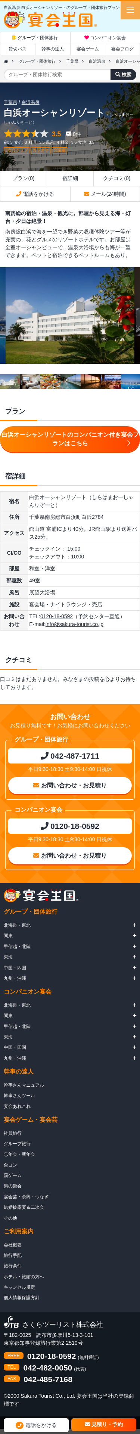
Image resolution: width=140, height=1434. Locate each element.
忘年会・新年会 (19, 1154)
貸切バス (18, 49)
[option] (70, 315)
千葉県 (72, 61)
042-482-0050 (47, 1368)
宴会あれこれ (17, 1106)
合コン (10, 1165)
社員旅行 (13, 1133)
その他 (10, 1218)
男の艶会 (13, 1186)
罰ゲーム (13, 1175)
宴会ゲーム (88, 49)
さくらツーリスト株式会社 (62, 1325)
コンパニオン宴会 (105, 37)
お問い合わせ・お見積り (69, 785)
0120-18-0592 (56, 616)
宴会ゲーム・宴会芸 (30, 1119)
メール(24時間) (105, 194)
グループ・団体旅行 (35, 37)
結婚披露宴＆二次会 (24, 1207)
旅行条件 (13, 1266)
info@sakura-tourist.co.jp (74, 624)
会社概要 (13, 1245)
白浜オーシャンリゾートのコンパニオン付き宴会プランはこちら (70, 439)
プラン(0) (23, 178)
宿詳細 (70, 178)
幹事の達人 (52, 49)
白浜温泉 (97, 61)
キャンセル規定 (19, 1287)
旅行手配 (13, 1255)
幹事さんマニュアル (24, 1085)
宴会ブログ (122, 49)
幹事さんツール (19, 1095)
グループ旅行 (17, 1143)
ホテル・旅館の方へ (24, 1276)
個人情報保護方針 (22, 1297)
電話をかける (35, 194)
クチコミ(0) (116, 178)
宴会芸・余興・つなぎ (26, 1196)
